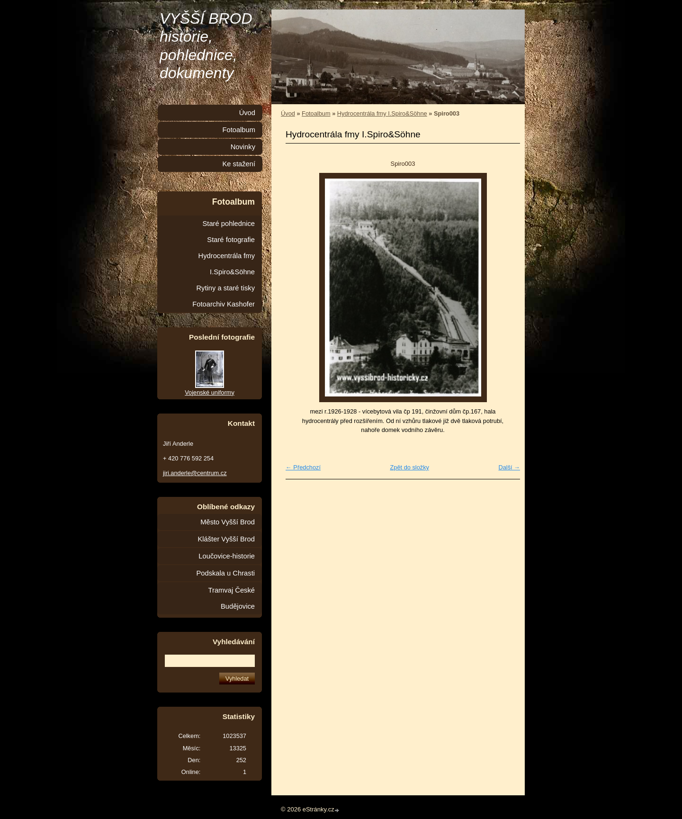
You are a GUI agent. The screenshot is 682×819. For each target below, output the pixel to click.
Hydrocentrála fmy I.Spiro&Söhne (382, 113)
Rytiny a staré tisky (225, 288)
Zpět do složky (409, 467)
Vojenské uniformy (209, 392)
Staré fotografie (231, 239)
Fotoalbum (316, 113)
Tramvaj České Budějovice (231, 598)
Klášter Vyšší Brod (226, 539)
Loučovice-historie (226, 556)
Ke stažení (238, 164)
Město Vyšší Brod (227, 522)
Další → (509, 467)
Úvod (288, 113)
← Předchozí (303, 467)
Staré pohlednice (229, 223)
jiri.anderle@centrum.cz (195, 473)
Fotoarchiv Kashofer (223, 304)
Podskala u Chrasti (225, 573)
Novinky (243, 147)
